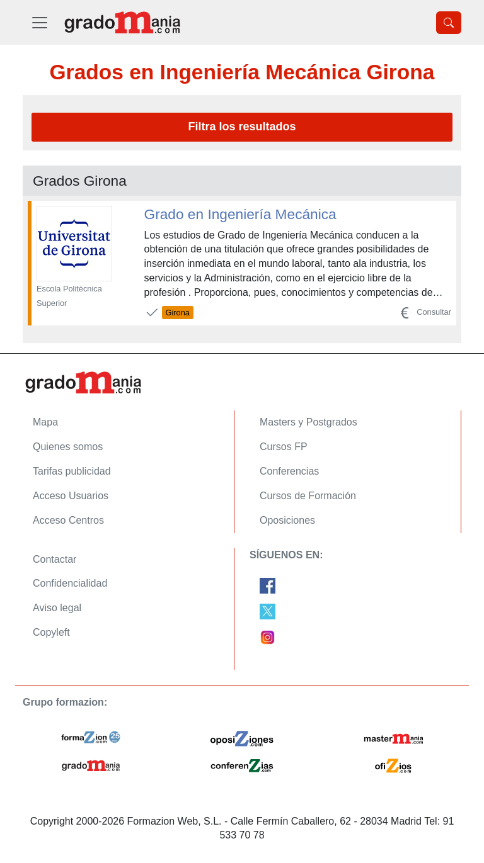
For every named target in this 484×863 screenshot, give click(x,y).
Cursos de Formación (308, 495)
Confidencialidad (70, 583)
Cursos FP (284, 446)
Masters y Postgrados (308, 422)
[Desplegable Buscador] (448, 22)
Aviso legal (57, 607)
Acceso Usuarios (70, 495)
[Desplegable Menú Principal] (40, 22)
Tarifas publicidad (72, 471)
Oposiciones (287, 520)
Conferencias (289, 471)
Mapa (45, 422)
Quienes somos (68, 446)
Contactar (54, 559)
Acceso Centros (68, 520)
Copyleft (51, 632)
